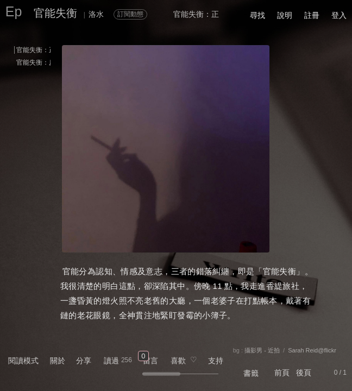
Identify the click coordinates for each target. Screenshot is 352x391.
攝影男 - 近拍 (262, 350)
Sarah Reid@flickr (312, 350)
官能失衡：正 (35, 50)
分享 (83, 360)
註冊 (311, 15)
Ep (13, 11)
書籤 (251, 373)
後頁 (303, 372)
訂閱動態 (130, 14)
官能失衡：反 (35, 62)
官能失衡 (55, 13)
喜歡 (178, 360)
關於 (57, 360)
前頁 (282, 372)
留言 (150, 360)
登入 (339, 15)
